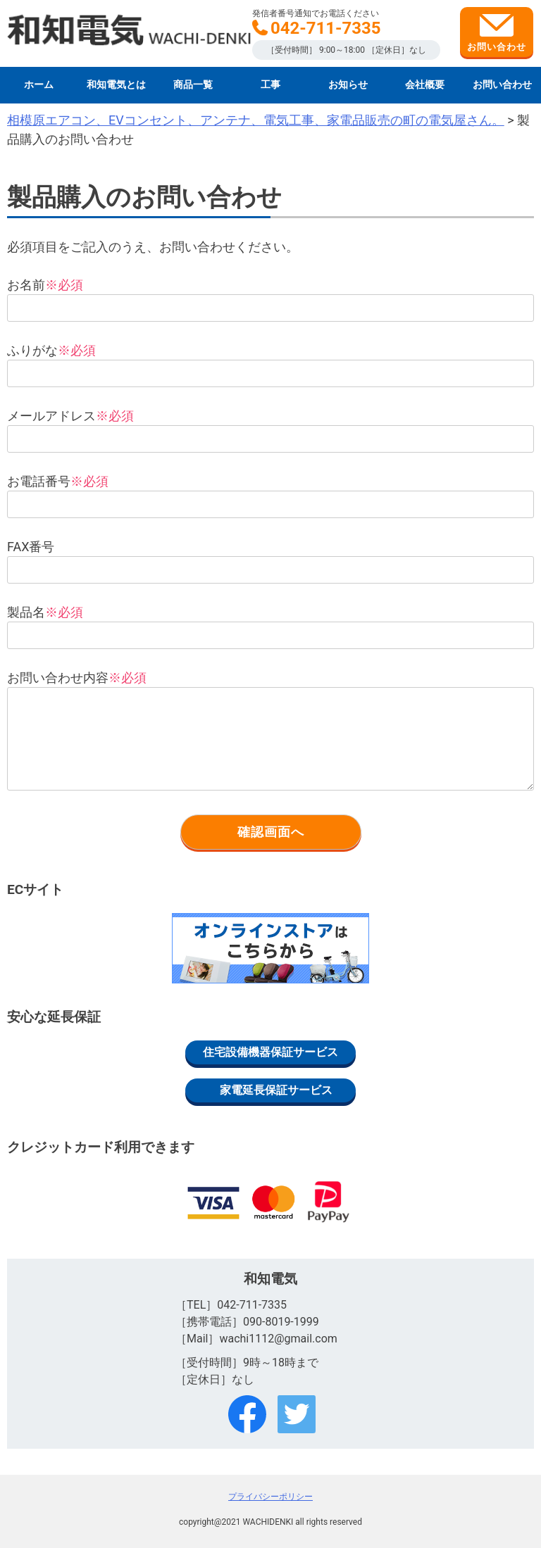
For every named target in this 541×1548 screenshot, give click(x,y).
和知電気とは (116, 85)
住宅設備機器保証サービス (270, 1052)
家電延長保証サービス (276, 1090)
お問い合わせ (496, 33)
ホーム (39, 85)
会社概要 (424, 85)
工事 (270, 85)
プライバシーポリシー (270, 1497)
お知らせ (348, 85)
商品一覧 (193, 85)
